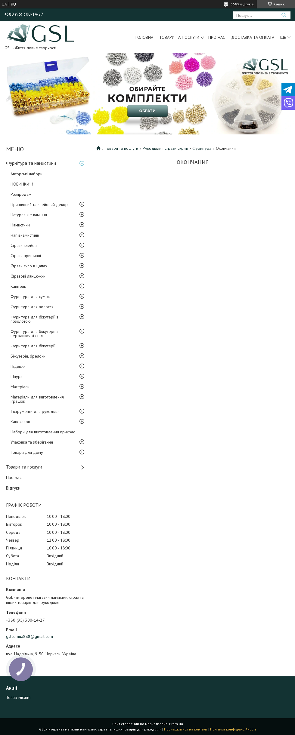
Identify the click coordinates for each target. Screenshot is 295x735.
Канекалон (20, 421)
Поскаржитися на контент (185, 729)
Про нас (216, 37)
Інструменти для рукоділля (36, 411)
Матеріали (20, 386)
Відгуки (13, 488)
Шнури (17, 376)
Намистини (20, 225)
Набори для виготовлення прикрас (43, 432)
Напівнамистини (25, 235)
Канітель (18, 286)
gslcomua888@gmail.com (29, 636)
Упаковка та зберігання (32, 442)
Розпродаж (21, 194)
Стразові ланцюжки (28, 276)
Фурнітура (201, 148)
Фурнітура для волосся (32, 306)
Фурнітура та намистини (31, 163)
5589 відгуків (242, 4)
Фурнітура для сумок (30, 296)
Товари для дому (27, 452)
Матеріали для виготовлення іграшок (37, 399)
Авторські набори (26, 174)
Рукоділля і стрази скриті (165, 148)
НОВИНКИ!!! (22, 184)
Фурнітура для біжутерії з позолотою (34, 319)
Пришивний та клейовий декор (39, 204)
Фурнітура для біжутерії (33, 346)
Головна (144, 37)
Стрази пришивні (26, 255)
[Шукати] (283, 15)
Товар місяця (18, 697)
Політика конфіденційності (233, 729)
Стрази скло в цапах (29, 266)
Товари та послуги (179, 37)
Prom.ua (176, 723)
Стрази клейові (24, 245)
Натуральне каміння (29, 214)
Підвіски (18, 366)
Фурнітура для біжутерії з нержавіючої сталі (34, 333)
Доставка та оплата (252, 37)
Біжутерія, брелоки (28, 356)
